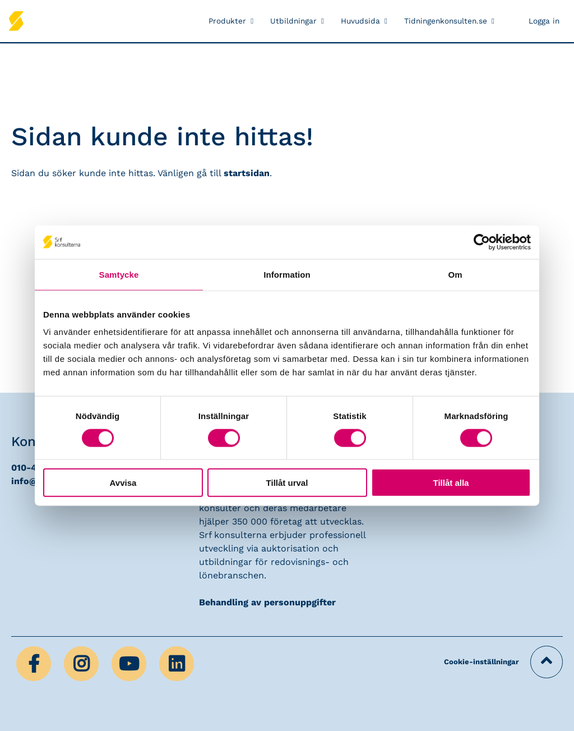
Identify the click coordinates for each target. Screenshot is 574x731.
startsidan (247, 173)
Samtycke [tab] (119, 274)
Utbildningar (293, 20)
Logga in (544, 20)
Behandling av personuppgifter (267, 602)
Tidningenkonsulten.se (445, 20)
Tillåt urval (287, 483)
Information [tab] (287, 274)
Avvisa (123, 483)
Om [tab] (455, 274)
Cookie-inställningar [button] (481, 662)
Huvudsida (360, 20)
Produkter (227, 20)
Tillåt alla (451, 483)
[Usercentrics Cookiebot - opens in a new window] (482, 241)
